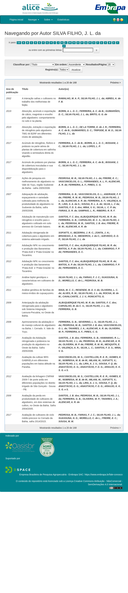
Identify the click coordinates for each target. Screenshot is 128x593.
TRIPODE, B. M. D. (103, 130)
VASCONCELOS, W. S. (71, 357)
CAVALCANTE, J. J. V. (74, 296)
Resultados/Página (96, 64)
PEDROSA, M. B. (68, 178)
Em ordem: (61, 64)
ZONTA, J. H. (102, 232)
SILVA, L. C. (87, 347)
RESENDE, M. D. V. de (87, 290)
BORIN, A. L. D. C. (68, 111)
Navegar (33, 19)
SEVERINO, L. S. (87, 322)
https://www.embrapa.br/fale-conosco (104, 474)
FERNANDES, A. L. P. (95, 181)
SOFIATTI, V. (65, 232)
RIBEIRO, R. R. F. (106, 210)
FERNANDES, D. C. (73, 252)
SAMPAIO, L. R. (86, 210)
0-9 (19, 43)
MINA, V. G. (89, 207)
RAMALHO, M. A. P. (69, 98)
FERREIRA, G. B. (68, 194)
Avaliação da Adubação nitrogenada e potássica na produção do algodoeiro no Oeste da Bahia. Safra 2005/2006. (36, 344)
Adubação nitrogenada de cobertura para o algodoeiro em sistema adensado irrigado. (38, 236)
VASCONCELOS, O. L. (71, 181)
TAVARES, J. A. (76, 328)
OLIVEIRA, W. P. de (73, 344)
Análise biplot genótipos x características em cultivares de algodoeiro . (38, 280)
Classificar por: (21, 64)
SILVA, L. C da (111, 204)
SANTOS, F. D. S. (104, 347)
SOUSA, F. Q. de (107, 363)
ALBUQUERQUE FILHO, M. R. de (98, 216)
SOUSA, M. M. (66, 421)
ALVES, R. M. (70, 293)
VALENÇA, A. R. (70, 347)
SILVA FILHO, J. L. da (92, 98)
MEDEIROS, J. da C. (89, 236)
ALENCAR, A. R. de (75, 200)
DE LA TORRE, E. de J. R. (93, 127)
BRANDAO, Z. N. (68, 236)
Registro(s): (51, 69)
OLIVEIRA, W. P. (91, 399)
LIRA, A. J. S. (90, 363)
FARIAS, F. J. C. (91, 277)
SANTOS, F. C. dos (69, 216)
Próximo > (115, 82)
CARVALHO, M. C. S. (89, 220)
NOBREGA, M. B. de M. (75, 360)
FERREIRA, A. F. (77, 184)
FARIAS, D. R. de (68, 210)
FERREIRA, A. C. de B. (92, 111)
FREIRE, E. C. (110, 178)
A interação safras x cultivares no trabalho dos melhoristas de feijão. (39, 101)
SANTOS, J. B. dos (95, 223)
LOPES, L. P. (94, 146)
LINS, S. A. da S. (71, 204)
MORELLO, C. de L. (72, 280)
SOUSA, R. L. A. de (91, 204)
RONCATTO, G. (96, 296)
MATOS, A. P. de (67, 248)
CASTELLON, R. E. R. (96, 357)
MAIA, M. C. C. (66, 290)
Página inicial (16, 19)
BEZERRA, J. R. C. (84, 232)
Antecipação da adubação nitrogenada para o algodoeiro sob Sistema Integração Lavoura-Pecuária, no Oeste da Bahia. (38, 309)
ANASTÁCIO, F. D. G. (91, 367)
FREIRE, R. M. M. (72, 197)
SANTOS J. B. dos (92, 325)
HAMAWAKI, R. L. (109, 337)
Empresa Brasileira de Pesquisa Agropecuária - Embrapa (48, 474)
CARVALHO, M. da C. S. (71, 306)
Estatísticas (63, 19)
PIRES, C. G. (94, 184)
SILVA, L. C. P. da (106, 207)
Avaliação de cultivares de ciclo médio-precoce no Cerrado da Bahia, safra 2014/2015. (38, 418)
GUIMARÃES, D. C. (81, 130)
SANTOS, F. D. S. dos (70, 207)
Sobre (48, 19)
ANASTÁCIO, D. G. (69, 367)
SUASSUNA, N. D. (68, 418)
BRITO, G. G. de (98, 114)
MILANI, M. (95, 360)
